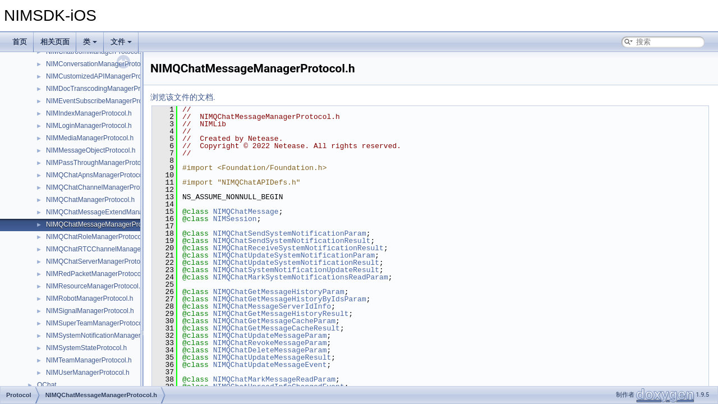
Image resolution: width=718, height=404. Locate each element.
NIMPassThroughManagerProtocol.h (100, 163)
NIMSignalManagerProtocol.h (90, 311)
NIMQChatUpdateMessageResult (272, 357)
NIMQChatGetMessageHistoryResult (281, 314)
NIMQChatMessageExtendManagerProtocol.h (114, 212)
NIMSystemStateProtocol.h (86, 348)
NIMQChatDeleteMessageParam (270, 350)
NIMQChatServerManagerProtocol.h (100, 261)
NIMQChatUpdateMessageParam (270, 335)
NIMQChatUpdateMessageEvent (270, 365)
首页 (19, 42)
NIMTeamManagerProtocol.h (89, 360)
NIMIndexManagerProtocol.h (89, 113)
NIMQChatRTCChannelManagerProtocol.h (109, 249)
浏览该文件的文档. (182, 97)
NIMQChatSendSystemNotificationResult (292, 241)
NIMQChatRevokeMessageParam (270, 343)
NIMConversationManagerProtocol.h (100, 64)
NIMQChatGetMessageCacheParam (274, 321)
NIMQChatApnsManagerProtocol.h (98, 175)
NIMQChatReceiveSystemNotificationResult (298, 248)
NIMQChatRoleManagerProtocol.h (97, 237)
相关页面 (55, 42)
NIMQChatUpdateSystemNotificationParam (294, 255)
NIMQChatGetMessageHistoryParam (278, 292)
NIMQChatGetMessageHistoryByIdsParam (289, 299)
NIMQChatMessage (246, 211)
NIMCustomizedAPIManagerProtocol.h (104, 76)
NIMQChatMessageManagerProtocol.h (104, 224)
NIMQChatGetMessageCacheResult (276, 328)
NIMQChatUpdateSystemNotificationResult (296, 263)
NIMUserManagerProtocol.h (88, 373)
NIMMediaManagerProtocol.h (90, 138)
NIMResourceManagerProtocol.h (95, 286)
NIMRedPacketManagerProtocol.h (97, 274)
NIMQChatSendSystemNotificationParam (289, 233)
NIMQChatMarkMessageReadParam (274, 379)
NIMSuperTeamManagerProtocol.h (98, 323)
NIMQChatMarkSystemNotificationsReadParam (300, 277)
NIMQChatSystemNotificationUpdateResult (296, 270)
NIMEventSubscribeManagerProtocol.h (104, 101)
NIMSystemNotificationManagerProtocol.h (108, 335)
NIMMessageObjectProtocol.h (90, 150)
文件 (121, 42)
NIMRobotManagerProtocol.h (89, 298)
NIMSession (235, 219)
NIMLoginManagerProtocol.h (89, 126)
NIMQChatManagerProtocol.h (90, 200)
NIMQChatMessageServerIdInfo (272, 306)
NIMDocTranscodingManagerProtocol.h (105, 89)
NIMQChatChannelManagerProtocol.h (103, 187)
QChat (47, 385)
